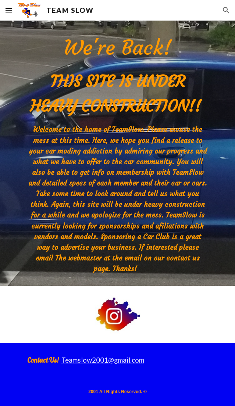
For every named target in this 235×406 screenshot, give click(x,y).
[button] (9, 10)
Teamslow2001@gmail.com (102, 360)
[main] (117, 153)
